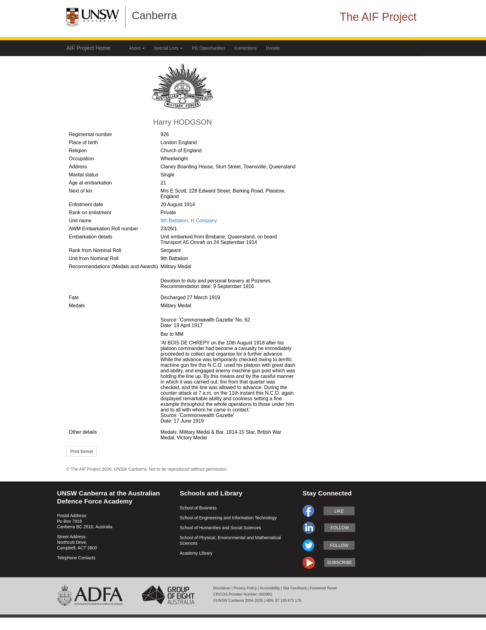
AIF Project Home (88, 48)
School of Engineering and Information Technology (228, 517)
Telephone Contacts (76, 557)
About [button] (136, 48)
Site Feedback (295, 588)
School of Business (198, 507)
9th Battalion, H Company (189, 220)
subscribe (339, 562)
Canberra (154, 15)
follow (339, 527)
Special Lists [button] (168, 48)
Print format (81, 451)
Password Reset (323, 588)
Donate (273, 48)
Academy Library (196, 553)
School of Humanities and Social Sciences (220, 527)
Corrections (245, 48)
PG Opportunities (208, 48)
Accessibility (270, 588)
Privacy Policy (245, 588)
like (339, 510)
